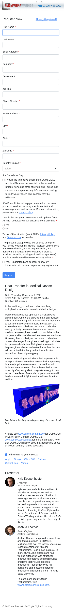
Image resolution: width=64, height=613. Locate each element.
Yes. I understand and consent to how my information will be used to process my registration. (32, 264)
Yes (7, 225)
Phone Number (11, 101)
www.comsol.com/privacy (31, 433)
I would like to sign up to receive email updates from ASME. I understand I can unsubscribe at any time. (30, 219)
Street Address (11, 113)
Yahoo (24, 463)
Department (9, 76)
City (5, 126)
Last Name (9, 39)
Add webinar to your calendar (21, 454)
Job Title (7, 88)
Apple (8, 459)
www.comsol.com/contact (18, 439)
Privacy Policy (47, 234)
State (6, 138)
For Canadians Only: (13, 175)
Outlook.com (12, 463)
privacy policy (26, 212)
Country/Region (12, 163)
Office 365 (29, 459)
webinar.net (17, 606)
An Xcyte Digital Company (38, 606)
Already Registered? (46, 19)
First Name (9, 27)
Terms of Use (14, 237)
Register (9, 275)
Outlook (42, 459)
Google (18, 459)
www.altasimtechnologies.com (33, 585)
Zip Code (8, 150)
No (7, 228)
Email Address (11, 51)
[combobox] (29, 168)
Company (8, 64)
